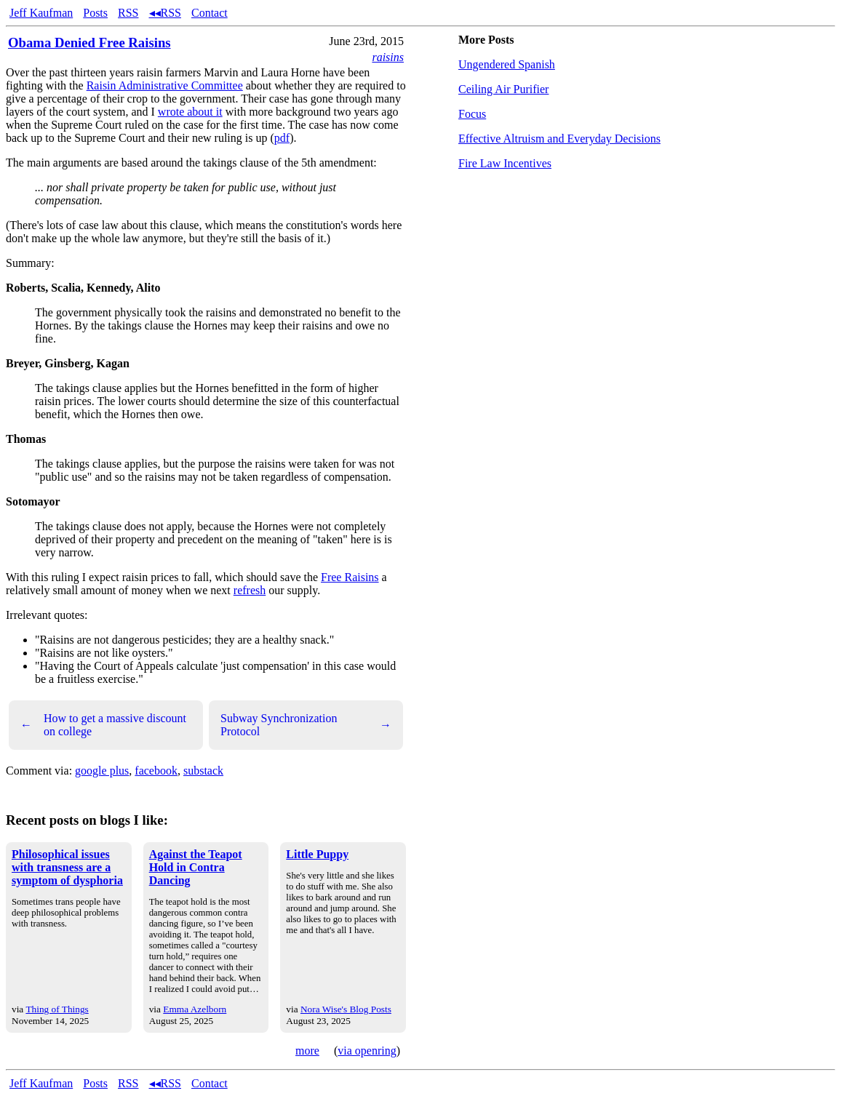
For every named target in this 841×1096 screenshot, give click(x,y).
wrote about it (190, 111)
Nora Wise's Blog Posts (345, 1009)
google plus (102, 770)
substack (203, 770)
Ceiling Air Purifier (503, 89)
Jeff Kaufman (41, 13)
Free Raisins (350, 577)
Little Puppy (317, 854)
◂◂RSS (165, 13)
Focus (472, 114)
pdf (282, 138)
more (307, 1050)
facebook (156, 770)
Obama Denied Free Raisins (89, 42)
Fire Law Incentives (504, 163)
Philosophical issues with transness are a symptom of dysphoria (67, 867)
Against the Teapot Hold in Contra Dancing (195, 867)
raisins (388, 57)
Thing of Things (56, 1009)
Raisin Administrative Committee (165, 85)
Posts (95, 13)
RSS (128, 13)
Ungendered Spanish (506, 64)
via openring (367, 1050)
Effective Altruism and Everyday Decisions (559, 138)
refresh (250, 590)
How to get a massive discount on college (103, 724)
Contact (209, 13)
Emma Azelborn (194, 1009)
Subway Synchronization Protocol (305, 724)
